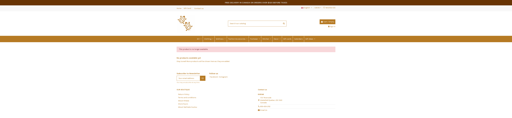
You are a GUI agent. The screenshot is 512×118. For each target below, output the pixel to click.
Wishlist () (329, 8)
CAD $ (317, 8)
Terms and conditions (187, 97)
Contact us (199, 8)
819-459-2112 (265, 106)
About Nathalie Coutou (187, 107)
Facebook (214, 77)
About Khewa (183, 101)
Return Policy (183, 94)
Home (179, 8)
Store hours (183, 104)
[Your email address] (188, 78)
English (307, 8)
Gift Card (187, 8)
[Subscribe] (202, 78)
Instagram (223, 77)
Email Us (263, 110)
